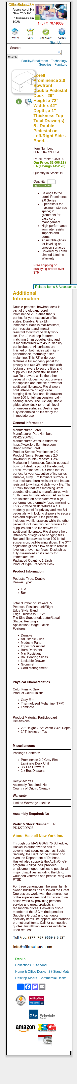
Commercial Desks (52, 978)
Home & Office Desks (30, 971)
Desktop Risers (26, 978)
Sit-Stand (40, 965)
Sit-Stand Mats (58, 971)
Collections (23, 965)
